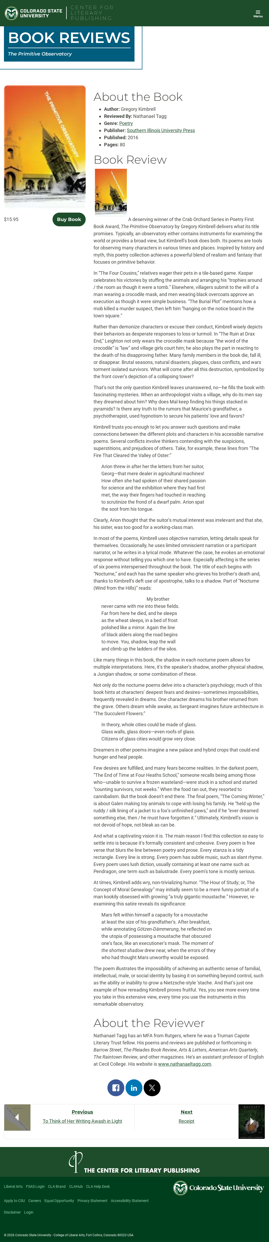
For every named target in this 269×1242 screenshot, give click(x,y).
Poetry (126, 123)
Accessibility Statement (130, 1201)
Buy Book (69, 219)
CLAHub (76, 1186)
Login (28, 1212)
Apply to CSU (14, 1201)
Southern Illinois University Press (161, 130)
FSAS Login (35, 1186)
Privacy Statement (92, 1201)
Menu (258, 16)
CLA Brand (57, 1186)
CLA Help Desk (98, 1186)
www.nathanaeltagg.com (184, 1064)
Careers (34, 1201)
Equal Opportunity (59, 1201)
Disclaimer (12, 1212)
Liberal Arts (13, 1186)
